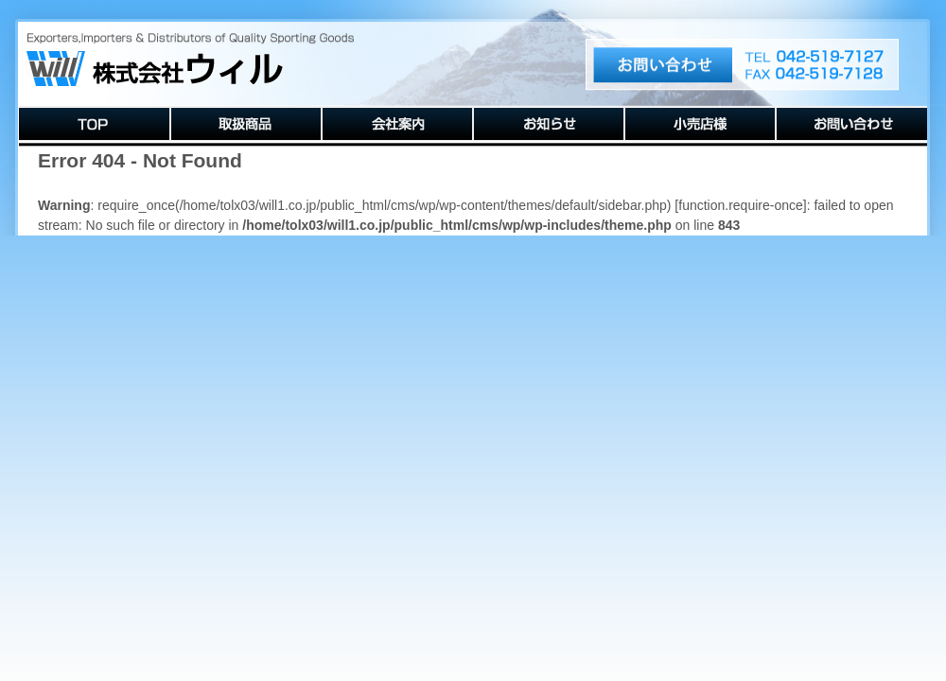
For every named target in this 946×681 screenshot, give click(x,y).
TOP (94, 123)
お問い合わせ (851, 123)
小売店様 (700, 123)
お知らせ (548, 123)
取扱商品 (246, 123)
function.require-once (740, 205)
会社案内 (397, 123)
